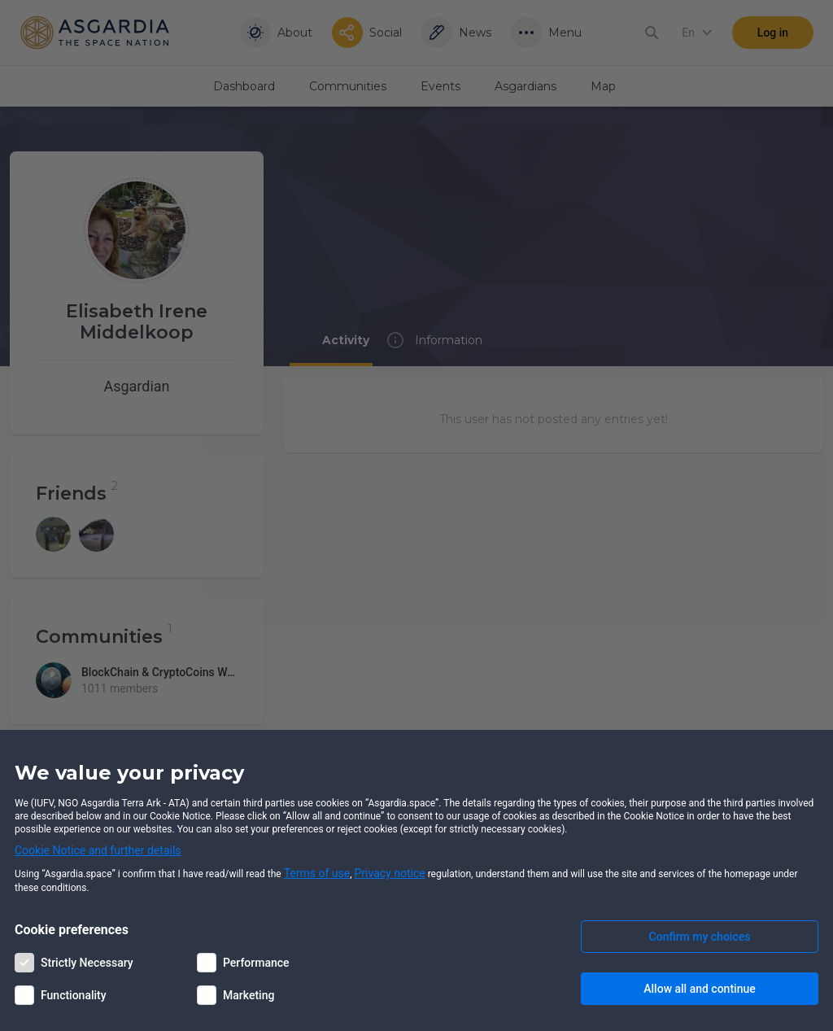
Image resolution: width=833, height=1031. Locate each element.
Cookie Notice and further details (98, 850)
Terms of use (317, 873)
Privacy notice (390, 873)
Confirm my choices (700, 936)
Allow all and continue (699, 988)
